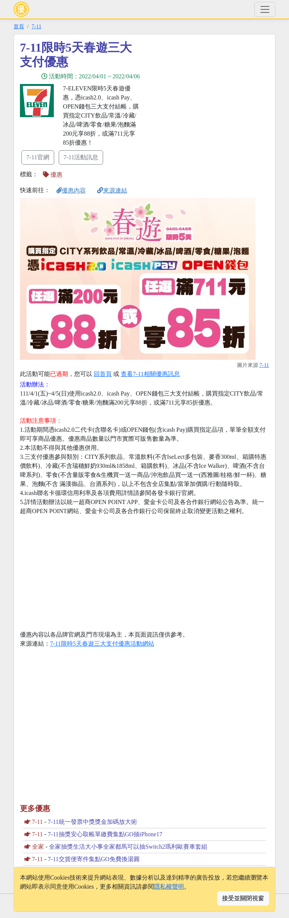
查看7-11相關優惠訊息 (150, 374)
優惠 (52, 174)
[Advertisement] (212, 93)
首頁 (19, 26)
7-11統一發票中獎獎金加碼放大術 (92, 822)
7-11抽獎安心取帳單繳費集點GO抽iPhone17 (105, 834)
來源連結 (112, 190)
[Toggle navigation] (264, 9)
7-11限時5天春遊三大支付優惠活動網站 (102, 643)
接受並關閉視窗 (243, 898)
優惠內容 (71, 190)
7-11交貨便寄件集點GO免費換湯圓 (94, 859)
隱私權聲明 (169, 886)
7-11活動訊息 (81, 157)
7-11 (36, 26)
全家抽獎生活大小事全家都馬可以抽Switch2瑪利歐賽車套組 (128, 846)
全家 (38, 846)
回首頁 (103, 374)
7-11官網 (37, 157)
